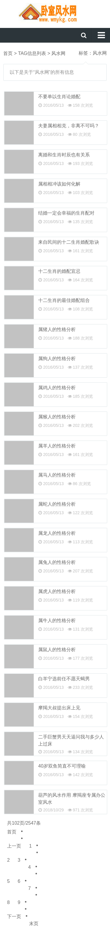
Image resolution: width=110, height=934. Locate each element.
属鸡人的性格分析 (57, 387)
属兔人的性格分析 (57, 562)
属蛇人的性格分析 (57, 504)
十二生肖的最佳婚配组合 (64, 300)
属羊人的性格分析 (57, 445)
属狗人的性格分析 (57, 358)
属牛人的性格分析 (57, 620)
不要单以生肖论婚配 (59, 96)
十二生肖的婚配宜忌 (59, 271)
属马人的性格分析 (57, 474)
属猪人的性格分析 (57, 329)
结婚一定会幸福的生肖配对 (66, 212)
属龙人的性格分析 (57, 533)
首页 (8, 53)
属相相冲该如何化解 (59, 183)
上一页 (14, 845)
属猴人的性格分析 (57, 416)
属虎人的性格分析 (57, 591)
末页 (33, 923)
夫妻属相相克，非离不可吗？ (68, 125)
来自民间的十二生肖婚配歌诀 (68, 242)
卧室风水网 (55, 13)
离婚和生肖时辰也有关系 (64, 154)
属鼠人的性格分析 (57, 649)
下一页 (14, 916)
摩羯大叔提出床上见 (59, 707)
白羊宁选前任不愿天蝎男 (64, 678)
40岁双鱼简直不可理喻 (62, 765)
